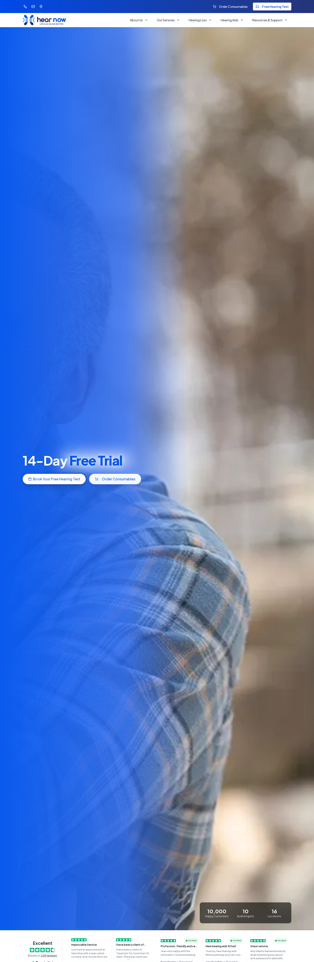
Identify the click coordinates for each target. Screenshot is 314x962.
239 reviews (49, 955)
